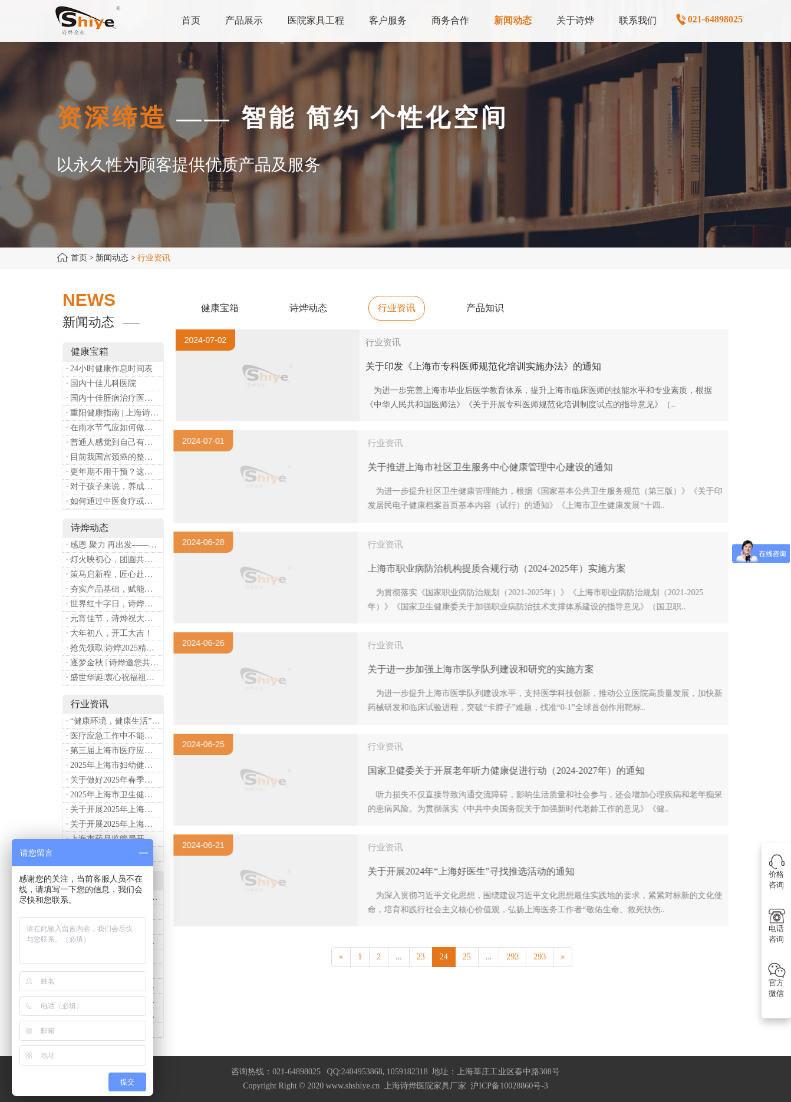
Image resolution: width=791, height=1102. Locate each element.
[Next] (562, 957)
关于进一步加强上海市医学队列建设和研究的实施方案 (486, 669)
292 (512, 956)
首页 (79, 257)
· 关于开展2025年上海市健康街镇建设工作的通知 (114, 809)
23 (421, 956)
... (398, 956)
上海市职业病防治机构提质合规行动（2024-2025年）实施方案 (501, 568)
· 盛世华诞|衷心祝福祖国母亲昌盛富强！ (114, 677)
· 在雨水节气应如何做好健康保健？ (114, 427)
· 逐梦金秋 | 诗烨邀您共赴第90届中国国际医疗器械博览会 (114, 662)
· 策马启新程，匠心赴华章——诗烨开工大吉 (114, 574)
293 (539, 956)
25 (467, 956)
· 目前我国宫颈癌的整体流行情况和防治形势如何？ (114, 457)
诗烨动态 (308, 308)
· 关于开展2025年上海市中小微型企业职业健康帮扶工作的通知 (114, 824)
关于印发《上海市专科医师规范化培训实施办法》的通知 (483, 366)
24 (444, 956)
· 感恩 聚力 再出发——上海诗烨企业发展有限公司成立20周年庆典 (114, 544)
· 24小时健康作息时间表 (109, 368)
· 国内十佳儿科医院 (101, 383)
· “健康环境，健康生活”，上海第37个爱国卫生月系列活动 (114, 721)
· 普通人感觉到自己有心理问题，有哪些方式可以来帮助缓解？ (114, 442)
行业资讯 (397, 308)
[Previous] (341, 957)
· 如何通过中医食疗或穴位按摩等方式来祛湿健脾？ (114, 501)
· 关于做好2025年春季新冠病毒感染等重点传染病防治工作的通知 (114, 780)
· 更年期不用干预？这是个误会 (114, 471)
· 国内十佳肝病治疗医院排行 (114, 398)
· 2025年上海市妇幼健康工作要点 (114, 765)
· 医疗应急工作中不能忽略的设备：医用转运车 (114, 735)
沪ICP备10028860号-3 (509, 1085)
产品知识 (485, 308)
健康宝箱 (220, 308)
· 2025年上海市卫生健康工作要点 (114, 794)
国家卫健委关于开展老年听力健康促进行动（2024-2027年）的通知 (511, 771)
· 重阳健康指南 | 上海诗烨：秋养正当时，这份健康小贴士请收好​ (114, 412)
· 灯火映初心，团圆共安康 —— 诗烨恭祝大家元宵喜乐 (114, 559)
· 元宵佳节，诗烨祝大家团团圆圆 (114, 618)
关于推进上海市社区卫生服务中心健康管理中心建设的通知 (495, 467)
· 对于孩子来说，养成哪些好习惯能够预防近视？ (114, 486)
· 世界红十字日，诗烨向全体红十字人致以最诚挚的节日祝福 (114, 603)
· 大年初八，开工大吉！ (109, 633)
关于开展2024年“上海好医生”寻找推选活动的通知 (476, 871)
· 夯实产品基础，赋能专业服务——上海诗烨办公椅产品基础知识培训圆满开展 (114, 589)
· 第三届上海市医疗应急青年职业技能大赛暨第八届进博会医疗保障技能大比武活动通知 (114, 750)
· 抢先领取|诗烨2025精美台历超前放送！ (114, 648)
